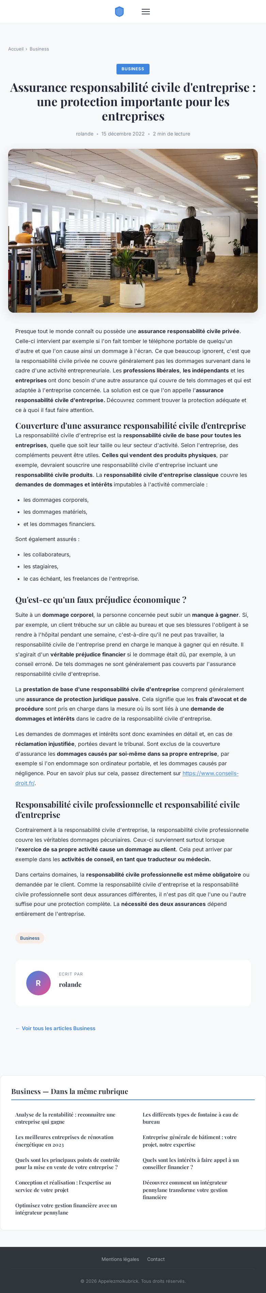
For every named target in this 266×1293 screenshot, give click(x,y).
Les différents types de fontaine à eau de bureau (190, 1118)
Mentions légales (120, 1259)
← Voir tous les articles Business (55, 1028)
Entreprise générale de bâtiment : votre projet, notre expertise (190, 1141)
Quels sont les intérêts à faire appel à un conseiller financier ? (191, 1163)
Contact (156, 1259)
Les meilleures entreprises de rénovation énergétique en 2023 (64, 1141)
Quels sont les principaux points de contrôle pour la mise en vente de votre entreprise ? (67, 1163)
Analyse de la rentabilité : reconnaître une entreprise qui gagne (65, 1118)
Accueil (16, 49)
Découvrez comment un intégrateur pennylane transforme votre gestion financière (185, 1189)
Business (39, 49)
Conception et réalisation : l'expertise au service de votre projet (63, 1186)
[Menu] (146, 11)
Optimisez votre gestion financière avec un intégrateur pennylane (66, 1209)
